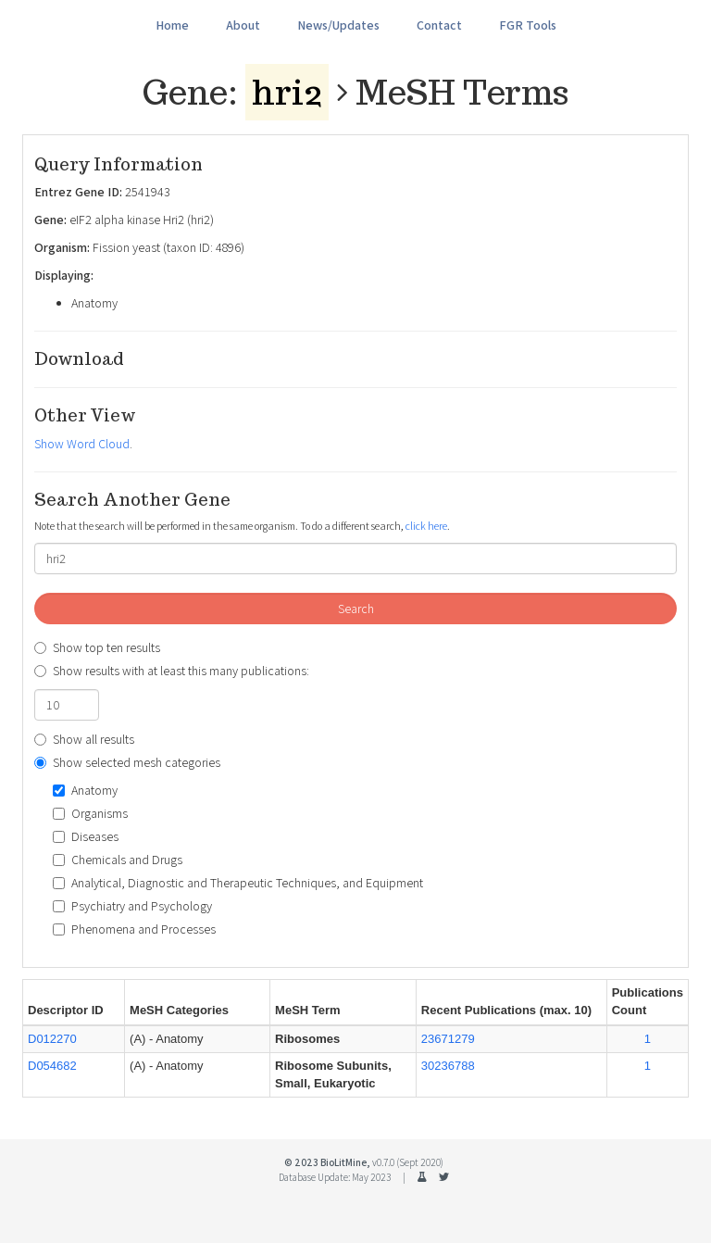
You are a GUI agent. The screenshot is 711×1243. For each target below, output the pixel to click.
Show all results (84, 739)
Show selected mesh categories (127, 762)
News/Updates (338, 25)
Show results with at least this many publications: (171, 670)
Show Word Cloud (82, 443)
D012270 (52, 1039)
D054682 (52, 1066)
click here (426, 526)
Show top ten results (97, 647)
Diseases (85, 836)
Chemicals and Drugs (117, 859)
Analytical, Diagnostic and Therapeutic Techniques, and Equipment (238, 882)
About (243, 25)
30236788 (448, 1066)
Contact (439, 25)
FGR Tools (527, 25)
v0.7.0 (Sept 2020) (407, 1162)
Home (172, 25)
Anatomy (85, 790)
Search (356, 608)
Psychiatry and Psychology (132, 906)
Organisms (90, 813)
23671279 (448, 1039)
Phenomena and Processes (134, 929)
